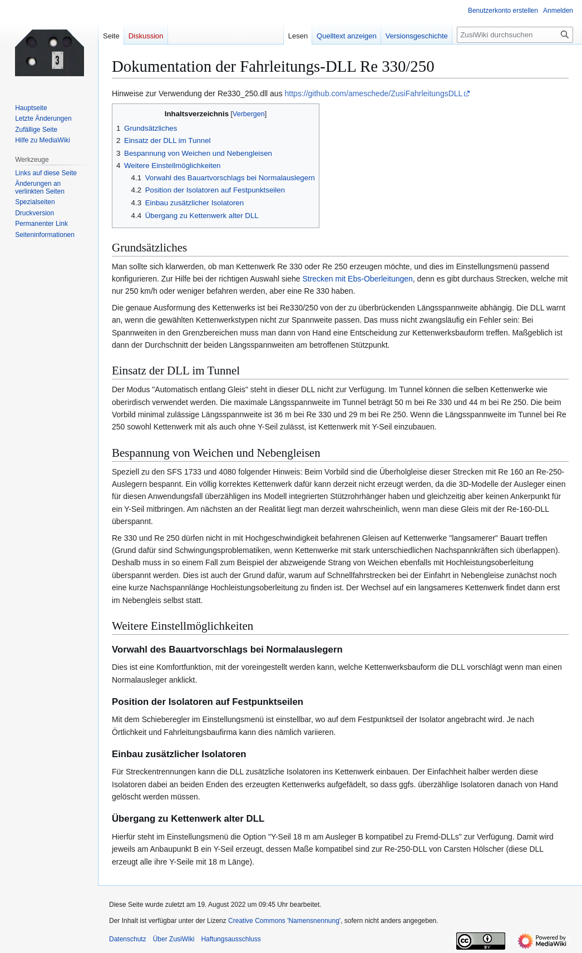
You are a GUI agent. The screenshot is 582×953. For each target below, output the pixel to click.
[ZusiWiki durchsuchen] (515, 35)
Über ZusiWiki (174, 939)
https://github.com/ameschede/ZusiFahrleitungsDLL (374, 93)
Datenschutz (127, 939)
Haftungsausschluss (230, 939)
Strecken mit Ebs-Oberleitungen (357, 278)
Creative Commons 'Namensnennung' (284, 921)
